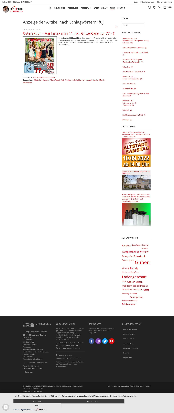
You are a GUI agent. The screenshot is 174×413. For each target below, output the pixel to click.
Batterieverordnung (130, 348)
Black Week (136, 245)
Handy (134, 268)
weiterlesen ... (28, 83)
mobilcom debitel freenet (135, 285)
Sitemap (126, 353)
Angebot (126, 245)
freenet (125, 260)
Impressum (127, 358)
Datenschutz (116, 386)
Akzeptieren (92, 405)
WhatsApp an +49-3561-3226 (69, 348)
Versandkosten (128, 339)
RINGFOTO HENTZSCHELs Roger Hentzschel (46, 386)
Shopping (133, 293)
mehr (148, 405)
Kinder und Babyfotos (130, 272)
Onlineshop (127, 289)
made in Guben (135, 281)
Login (136, 2)
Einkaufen (145, 245)
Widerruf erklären (54, 396)
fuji (63, 80)
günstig (125, 268)
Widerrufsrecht (129, 334)
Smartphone (136, 297)
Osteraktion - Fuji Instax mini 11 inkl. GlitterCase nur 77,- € (69, 33)
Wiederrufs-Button (130, 329)
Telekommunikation (130, 300)
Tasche (102, 80)
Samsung (125, 293)
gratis (96, 80)
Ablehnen (37, 405)
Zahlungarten (128, 343)
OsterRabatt (55, 80)
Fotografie (127, 256)
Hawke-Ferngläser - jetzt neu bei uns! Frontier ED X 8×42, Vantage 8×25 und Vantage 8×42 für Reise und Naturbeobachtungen (136, 197)
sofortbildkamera (79, 80)
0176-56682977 (26, 2)
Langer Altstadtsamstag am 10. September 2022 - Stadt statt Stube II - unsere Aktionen (136, 134)
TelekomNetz (128, 304)
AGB (109, 386)
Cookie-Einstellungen (128, 386)
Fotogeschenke (130, 251)
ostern (46, 80)
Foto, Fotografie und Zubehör (44, 77)
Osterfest (38, 80)
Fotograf (144, 251)
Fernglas (144, 248)
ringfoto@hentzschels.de (68, 345)
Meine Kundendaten (147, 2)
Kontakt (147, 386)
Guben (142, 262)
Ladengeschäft (134, 276)
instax (68, 80)
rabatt (89, 80)
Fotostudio (139, 256)
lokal (124, 281)
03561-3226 (12, 2)
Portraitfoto (137, 289)
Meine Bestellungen (164, 2)
